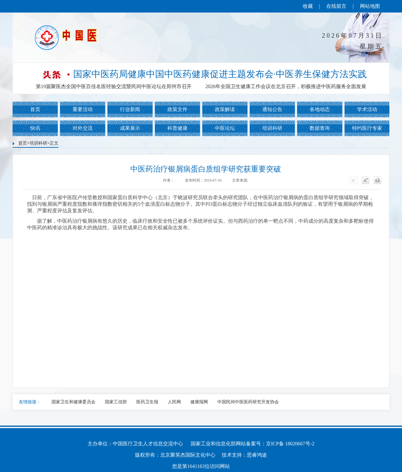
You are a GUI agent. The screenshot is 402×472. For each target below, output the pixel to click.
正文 (54, 143)
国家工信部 (116, 402)
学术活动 (367, 109)
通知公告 (272, 109)
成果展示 (130, 128)
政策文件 (177, 109)
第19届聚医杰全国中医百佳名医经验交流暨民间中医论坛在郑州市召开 (114, 86)
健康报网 (199, 402)
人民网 (174, 402)
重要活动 (83, 109)
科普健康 (177, 128)
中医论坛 (225, 128)
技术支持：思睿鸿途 (244, 455)
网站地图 (370, 6)
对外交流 (83, 128)
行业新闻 (130, 109)
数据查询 (320, 128)
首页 (35, 109)
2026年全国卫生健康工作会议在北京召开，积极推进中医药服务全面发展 (285, 86)
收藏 (308, 6)
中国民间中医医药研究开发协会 (248, 402)
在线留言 (336, 6)
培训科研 (272, 128)
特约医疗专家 (367, 128)
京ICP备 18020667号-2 (290, 443)
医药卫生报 (147, 402)
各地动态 (320, 109)
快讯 (35, 128)
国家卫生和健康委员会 (73, 402)
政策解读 (225, 109)
